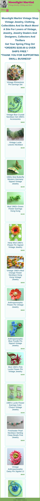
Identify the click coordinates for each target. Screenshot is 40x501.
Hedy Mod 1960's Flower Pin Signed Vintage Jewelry (15, 245)
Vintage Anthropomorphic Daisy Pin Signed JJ (15, 469)
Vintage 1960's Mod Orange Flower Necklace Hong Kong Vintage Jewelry (15, 275)
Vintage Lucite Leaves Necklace (15, 143)
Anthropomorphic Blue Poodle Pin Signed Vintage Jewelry (15, 342)
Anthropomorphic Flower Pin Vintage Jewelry (15, 304)
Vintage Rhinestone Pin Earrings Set (15, 83)
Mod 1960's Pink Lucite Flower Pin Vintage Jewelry (15, 369)
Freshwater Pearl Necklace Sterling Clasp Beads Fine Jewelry (15, 434)
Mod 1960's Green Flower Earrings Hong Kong (15, 208)
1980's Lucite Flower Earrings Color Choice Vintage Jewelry (15, 406)
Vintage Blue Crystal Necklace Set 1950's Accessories (15, 117)
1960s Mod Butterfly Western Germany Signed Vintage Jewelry (15, 180)
